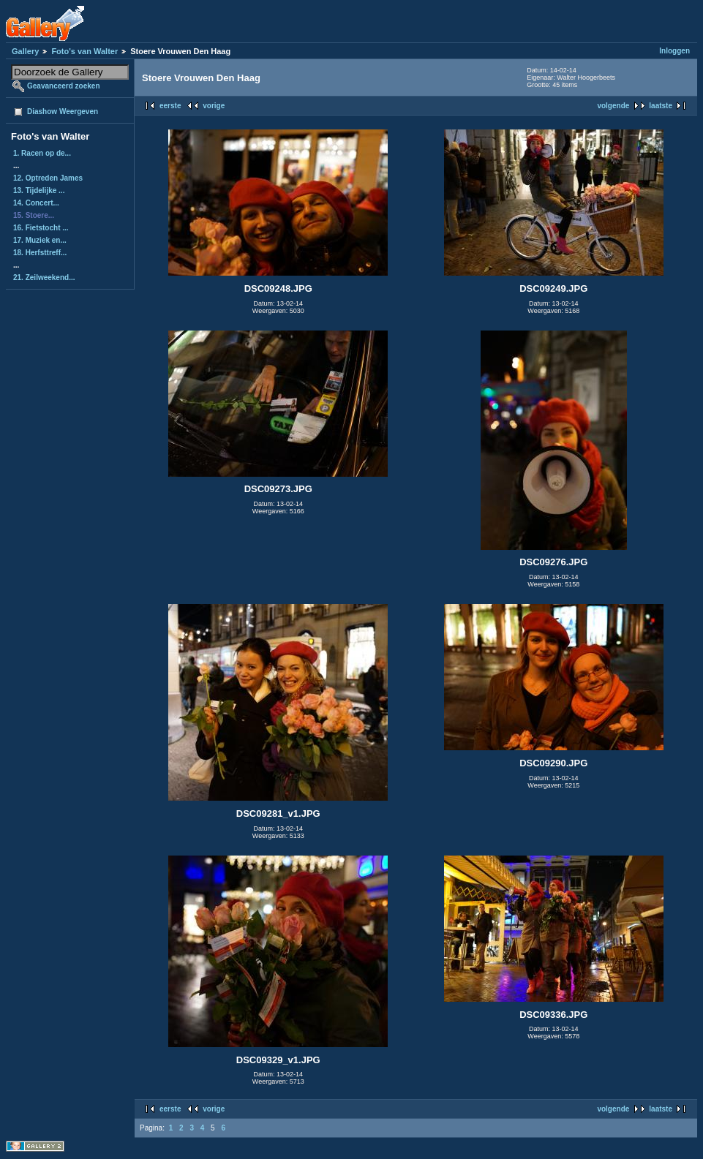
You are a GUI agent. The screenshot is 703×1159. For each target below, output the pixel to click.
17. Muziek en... (40, 240)
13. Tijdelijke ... (38, 190)
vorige (214, 106)
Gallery (25, 51)
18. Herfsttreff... (40, 253)
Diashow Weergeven (62, 111)
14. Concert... (36, 203)
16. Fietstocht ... (41, 228)
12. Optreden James (48, 178)
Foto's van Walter (84, 51)
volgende (613, 106)
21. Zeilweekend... (44, 277)
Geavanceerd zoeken (63, 86)
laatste (660, 106)
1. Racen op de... (42, 153)
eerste (170, 106)
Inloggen (674, 51)
